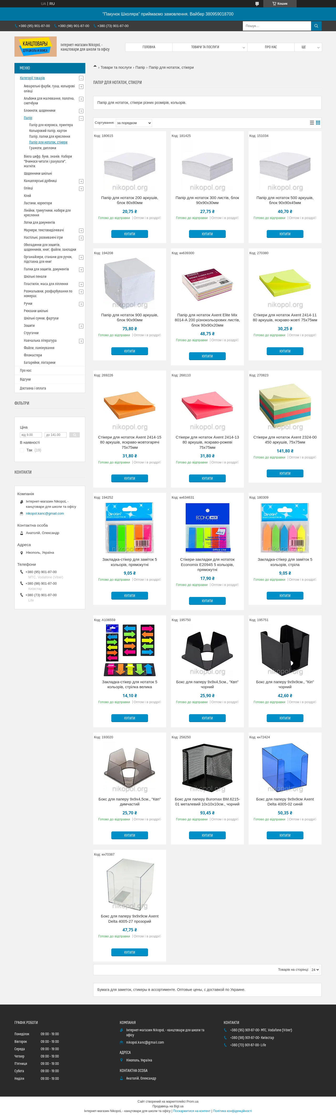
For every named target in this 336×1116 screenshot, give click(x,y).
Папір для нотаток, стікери (48, 142)
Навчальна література (40, 341)
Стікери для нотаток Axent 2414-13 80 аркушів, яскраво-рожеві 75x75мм (207, 442)
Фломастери (33, 355)
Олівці (28, 188)
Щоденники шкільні (38, 174)
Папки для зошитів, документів (46, 269)
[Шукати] (316, 26)
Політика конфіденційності (232, 1111)
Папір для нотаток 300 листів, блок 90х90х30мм (207, 200)
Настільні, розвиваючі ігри (43, 238)
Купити (129, 234)
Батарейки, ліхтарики (39, 363)
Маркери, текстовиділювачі (44, 230)
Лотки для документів (39, 223)
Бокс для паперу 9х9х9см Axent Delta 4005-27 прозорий (130, 918)
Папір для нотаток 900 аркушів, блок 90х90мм (129, 317)
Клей (27, 196)
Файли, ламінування (39, 348)
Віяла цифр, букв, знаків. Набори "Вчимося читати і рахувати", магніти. (48, 161)
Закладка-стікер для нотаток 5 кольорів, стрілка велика (129, 684)
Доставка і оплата (33, 388)
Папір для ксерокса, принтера (51, 125)
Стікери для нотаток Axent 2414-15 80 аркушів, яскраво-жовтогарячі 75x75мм (129, 442)
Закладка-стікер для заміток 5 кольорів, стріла (285, 562)
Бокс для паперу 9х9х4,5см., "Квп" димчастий (129, 802)
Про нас (271, 47)
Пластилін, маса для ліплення (46, 284)
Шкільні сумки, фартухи (41, 318)
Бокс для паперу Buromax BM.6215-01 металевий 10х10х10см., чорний (207, 802)
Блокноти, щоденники (39, 111)
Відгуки (25, 379)
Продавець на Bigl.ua (168, 1106)
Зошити (29, 326)
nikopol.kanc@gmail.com (45, 513)
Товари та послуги (205, 47)
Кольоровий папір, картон (48, 131)
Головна (149, 47)
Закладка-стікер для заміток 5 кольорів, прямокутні (129, 562)
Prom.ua (192, 1101)
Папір (140, 67)
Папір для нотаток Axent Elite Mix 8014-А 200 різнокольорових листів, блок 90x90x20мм (207, 320)
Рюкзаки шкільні (36, 311)
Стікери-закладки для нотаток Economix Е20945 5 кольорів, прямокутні (207, 564)
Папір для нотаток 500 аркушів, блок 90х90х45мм (284, 200)
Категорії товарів (32, 78)
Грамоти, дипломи (42, 148)
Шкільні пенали (35, 277)
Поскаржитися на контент (192, 1111)
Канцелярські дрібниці (40, 181)
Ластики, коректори (38, 203)
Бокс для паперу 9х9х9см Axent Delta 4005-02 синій (285, 802)
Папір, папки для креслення (49, 137)
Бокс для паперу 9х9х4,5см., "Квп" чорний (207, 684)
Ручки (28, 304)
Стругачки (31, 333)
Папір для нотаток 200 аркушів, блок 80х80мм (129, 200)
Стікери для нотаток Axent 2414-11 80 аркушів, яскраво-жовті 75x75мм (285, 317)
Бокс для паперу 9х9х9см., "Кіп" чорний (285, 684)
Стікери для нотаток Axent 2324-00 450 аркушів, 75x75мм (285, 440)
